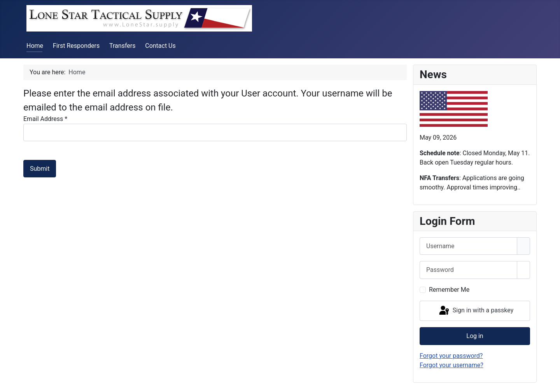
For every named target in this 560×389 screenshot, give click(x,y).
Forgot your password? (451, 355)
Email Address (45, 119)
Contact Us (160, 45)
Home (34, 45)
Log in (474, 336)
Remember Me (449, 289)
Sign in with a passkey (476, 311)
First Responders (76, 45)
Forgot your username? (451, 365)
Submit (39, 168)
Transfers (122, 45)
